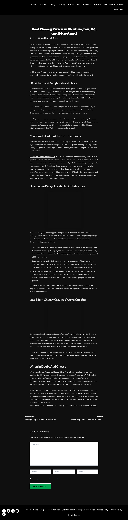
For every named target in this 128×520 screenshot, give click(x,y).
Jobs (48, 510)
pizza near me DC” (48, 125)
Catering (61, 5)
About (28, 510)
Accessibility (102, 510)
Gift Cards (55, 510)
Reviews (120, 5)
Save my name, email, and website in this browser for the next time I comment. (58, 479)
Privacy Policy (116, 510)
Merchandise (109, 5)
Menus (33, 5)
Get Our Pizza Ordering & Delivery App (78, 510)
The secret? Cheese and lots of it (42, 157)
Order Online (118, 10)
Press (35, 510)
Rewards (97, 5)
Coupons (87, 5)
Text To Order (74, 5)
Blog (53, 5)
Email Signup (74, 515)
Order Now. (92, 405)
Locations (43, 5)
